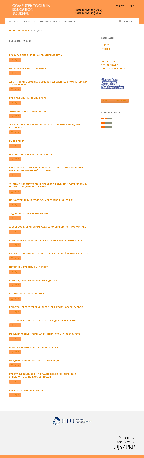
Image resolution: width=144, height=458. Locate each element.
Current (14, 21)
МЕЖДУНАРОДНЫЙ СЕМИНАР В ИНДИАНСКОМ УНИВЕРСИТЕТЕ (44, 334)
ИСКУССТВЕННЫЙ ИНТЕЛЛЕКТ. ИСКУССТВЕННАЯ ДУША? (41, 200)
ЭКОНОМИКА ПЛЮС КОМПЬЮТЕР (27, 111)
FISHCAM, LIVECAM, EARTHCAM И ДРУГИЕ (33, 280)
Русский (105, 49)
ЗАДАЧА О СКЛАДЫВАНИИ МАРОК (28, 213)
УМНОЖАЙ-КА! (17, 141)
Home (12, 30)
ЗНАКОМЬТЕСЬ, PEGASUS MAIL (27, 294)
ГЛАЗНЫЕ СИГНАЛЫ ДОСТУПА (26, 390)
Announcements (50, 21)
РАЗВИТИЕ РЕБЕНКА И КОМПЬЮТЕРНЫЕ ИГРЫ (36, 55)
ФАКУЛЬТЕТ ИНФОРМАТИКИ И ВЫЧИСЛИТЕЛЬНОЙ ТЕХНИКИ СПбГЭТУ (48, 254)
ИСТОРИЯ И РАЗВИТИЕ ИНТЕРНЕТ (28, 267)
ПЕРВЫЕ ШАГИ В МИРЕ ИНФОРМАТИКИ (31, 154)
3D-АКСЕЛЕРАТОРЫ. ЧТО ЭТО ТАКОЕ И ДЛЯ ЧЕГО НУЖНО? (42, 320)
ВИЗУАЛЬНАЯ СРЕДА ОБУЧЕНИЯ (27, 68)
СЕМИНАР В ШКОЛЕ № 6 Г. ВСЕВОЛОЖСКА (33, 347)
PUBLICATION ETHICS (113, 68)
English (105, 45)
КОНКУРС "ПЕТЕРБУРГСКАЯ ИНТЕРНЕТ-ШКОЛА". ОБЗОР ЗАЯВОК (46, 307)
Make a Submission (115, 101)
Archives (30, 21)
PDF (16, 60)
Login (132, 6)
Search (127, 21)
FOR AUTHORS (109, 61)
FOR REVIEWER (109, 65)
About (68, 21)
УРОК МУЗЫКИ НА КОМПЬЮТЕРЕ (27, 98)
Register (120, 6)
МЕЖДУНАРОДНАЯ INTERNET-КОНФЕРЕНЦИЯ (34, 361)
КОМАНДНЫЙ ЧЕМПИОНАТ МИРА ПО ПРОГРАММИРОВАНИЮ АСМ (45, 240)
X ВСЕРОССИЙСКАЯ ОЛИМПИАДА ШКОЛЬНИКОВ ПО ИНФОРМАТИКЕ (47, 227)
